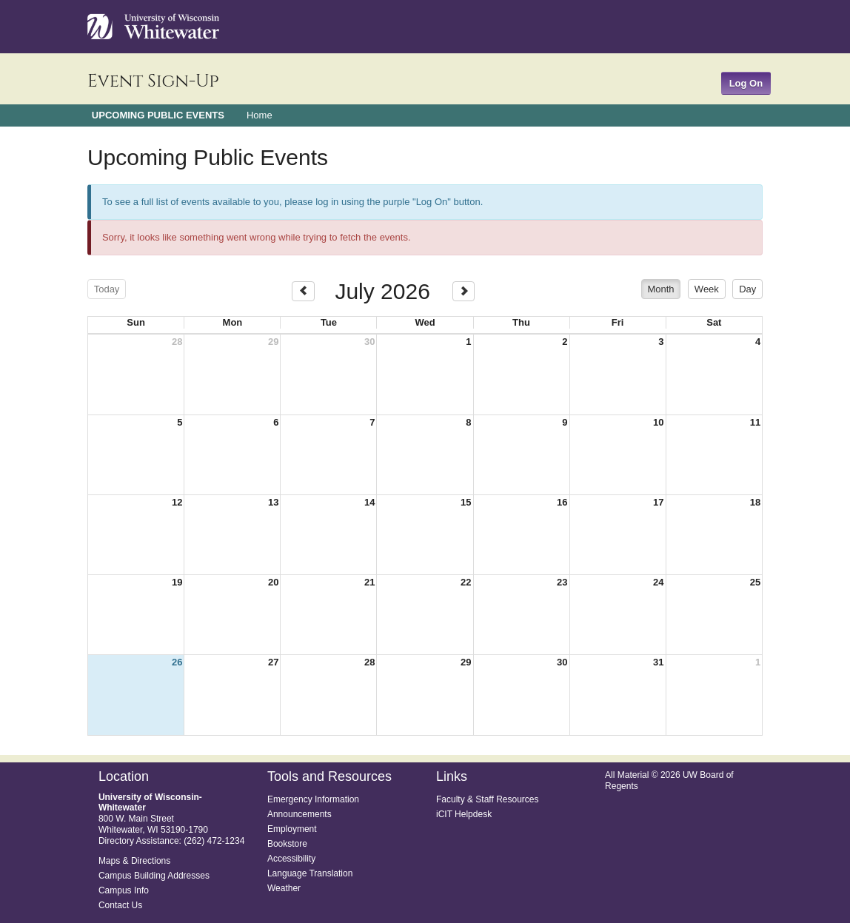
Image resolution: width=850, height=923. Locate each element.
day (747, 289)
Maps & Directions (134, 861)
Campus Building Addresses (154, 875)
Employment (292, 829)
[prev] (303, 291)
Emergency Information (313, 799)
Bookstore (287, 844)
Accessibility (291, 858)
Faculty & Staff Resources (487, 799)
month (660, 289)
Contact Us (120, 905)
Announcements (299, 814)
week (707, 289)
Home (259, 115)
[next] (463, 291)
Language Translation (309, 873)
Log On (746, 83)
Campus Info (123, 890)
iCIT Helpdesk (464, 814)
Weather (284, 888)
